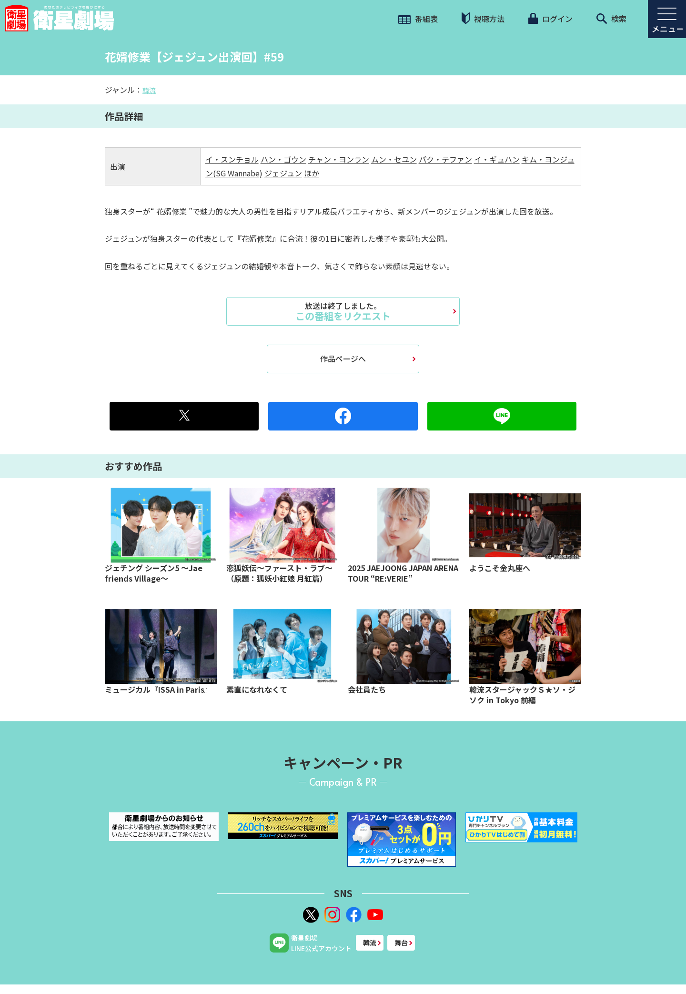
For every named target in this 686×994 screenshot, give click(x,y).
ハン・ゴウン (283, 159)
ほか (311, 173)
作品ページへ (343, 358)
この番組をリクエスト (343, 311)
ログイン (550, 18)
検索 (611, 18)
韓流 (149, 90)
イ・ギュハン (497, 159)
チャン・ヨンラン (338, 159)
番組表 (418, 18)
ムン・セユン (394, 159)
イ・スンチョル (232, 159)
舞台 (401, 942)
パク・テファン (445, 159)
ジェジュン (283, 173)
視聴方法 (483, 18)
